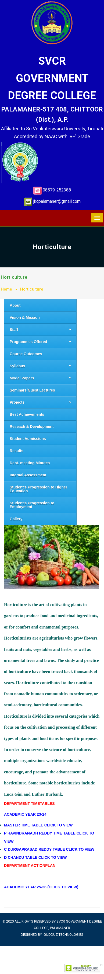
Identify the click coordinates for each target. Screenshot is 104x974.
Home (6, 289)
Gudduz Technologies (63, 935)
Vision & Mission (25, 317)
